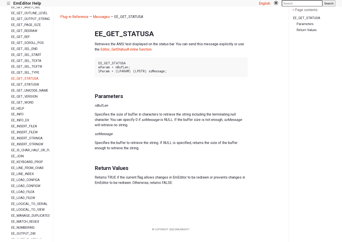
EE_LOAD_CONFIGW (25, 186)
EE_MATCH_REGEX (25, 222)
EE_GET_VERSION (24, 96)
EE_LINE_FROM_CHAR (27, 168)
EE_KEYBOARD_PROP (27, 162)
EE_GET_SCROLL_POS (27, 43)
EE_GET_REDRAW (24, 31)
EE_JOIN (17, 156)
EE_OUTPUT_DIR (23, 234)
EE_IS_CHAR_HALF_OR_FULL (30, 150)
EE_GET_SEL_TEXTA (26, 61)
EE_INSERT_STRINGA (27, 138)
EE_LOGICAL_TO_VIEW (28, 210)
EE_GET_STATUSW (25, 85)
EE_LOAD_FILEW (23, 198)
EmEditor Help (27, 3)
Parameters (305, 24)
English (264, 3)
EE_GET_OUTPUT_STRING (30, 19)
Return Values (307, 30)
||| (8, 3)
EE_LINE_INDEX (22, 174)
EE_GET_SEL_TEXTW (26, 67)
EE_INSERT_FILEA (24, 126)
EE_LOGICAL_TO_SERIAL (29, 204)
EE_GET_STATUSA (24, 79)
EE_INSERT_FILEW (24, 132)
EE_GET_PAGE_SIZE (26, 25)
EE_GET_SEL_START (26, 55)
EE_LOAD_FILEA (22, 192)
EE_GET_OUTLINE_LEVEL (29, 13)
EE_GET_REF (20, 37)
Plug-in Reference (74, 17)
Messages (101, 17)
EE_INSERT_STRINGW (27, 144)
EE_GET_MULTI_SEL (25, 7)
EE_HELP (17, 108)
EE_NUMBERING (23, 228)
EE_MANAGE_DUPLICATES (30, 216)
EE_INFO (17, 114)
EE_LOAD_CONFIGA (25, 180)
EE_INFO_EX (20, 120)
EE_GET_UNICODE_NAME (29, 90)
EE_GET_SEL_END (24, 49)
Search (329, 3)
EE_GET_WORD (22, 102)
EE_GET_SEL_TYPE (25, 73)
